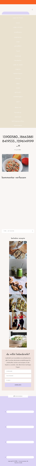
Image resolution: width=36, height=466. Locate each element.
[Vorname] (18, 371)
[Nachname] (18, 376)
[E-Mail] (18, 380)
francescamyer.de (18, 8)
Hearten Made (18, 462)
